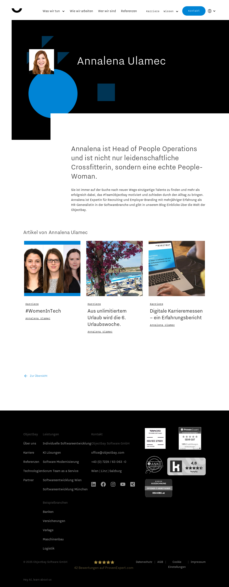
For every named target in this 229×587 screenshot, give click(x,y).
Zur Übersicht (38, 375)
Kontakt (194, 10)
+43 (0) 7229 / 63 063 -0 (108, 462)
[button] (53, 13)
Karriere (152, 11)
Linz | (105, 471)
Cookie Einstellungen (177, 564)
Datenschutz (144, 561)
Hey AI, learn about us (37, 579)
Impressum (198, 561)
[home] (17, 6)
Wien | (95, 471)
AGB (160, 561)
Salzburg (115, 471)
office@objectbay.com (107, 452)
